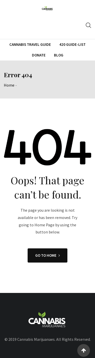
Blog (58, 55)
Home (9, 85)
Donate (39, 55)
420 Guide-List (72, 44)
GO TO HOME (47, 255)
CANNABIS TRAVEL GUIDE (30, 44)
